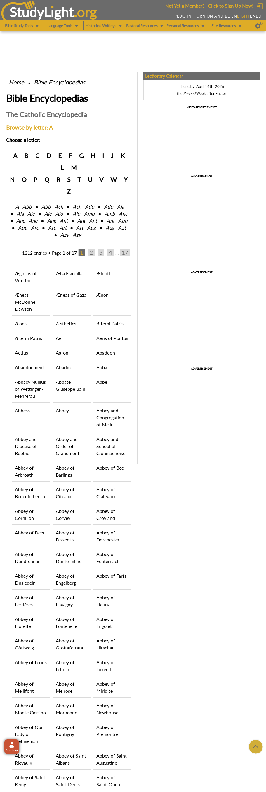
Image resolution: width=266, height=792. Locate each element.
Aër (59, 338)
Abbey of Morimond (66, 709)
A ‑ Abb (23, 207)
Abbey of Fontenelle (66, 622)
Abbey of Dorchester (107, 536)
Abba (101, 367)
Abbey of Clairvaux (106, 493)
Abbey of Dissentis (65, 536)
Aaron (62, 352)
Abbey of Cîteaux (65, 493)
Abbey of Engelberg (66, 579)
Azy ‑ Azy (70, 235)
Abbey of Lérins (31, 662)
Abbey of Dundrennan (28, 557)
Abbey (62, 410)
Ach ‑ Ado (83, 207)
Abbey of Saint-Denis (68, 780)
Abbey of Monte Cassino (30, 709)
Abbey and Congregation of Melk (110, 417)
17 (125, 252)
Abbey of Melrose (65, 687)
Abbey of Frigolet (105, 622)
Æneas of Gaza (71, 295)
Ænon (102, 295)
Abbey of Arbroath (24, 471)
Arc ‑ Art (57, 228)
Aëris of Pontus (112, 338)
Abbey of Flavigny (65, 601)
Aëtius (21, 352)
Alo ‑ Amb (84, 214)
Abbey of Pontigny (65, 730)
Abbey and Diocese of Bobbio (26, 446)
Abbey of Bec (110, 467)
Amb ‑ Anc (116, 214)
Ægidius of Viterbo (26, 276)
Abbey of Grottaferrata (69, 644)
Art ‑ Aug (86, 228)
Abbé (101, 382)
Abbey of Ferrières (24, 601)
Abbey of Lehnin (65, 665)
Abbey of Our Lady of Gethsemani (29, 734)
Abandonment (29, 367)
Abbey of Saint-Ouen (108, 780)
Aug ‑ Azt (116, 228)
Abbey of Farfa (111, 576)
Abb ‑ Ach (52, 207)
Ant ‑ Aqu (117, 221)
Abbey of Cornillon (24, 514)
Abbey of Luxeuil (105, 665)
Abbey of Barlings (65, 471)
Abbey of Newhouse (107, 709)
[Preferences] (259, 25)
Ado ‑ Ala (114, 207)
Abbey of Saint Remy (30, 780)
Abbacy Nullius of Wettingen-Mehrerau (30, 389)
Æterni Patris (110, 323)
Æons (21, 323)
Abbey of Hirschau (105, 644)
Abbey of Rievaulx (24, 759)
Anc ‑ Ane (26, 221)
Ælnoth (104, 273)
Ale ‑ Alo (53, 214)
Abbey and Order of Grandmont (67, 446)
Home (16, 82)
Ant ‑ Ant (87, 221)
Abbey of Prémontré (107, 730)
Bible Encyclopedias (59, 82)
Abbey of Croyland (105, 514)
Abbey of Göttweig (24, 644)
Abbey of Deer (30, 532)
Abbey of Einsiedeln (25, 579)
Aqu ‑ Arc (28, 228)
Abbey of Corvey (65, 514)
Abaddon (105, 352)
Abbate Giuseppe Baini (71, 385)
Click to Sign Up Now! (230, 5)
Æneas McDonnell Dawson (26, 302)
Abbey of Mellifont (24, 687)
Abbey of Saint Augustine (111, 759)
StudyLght (41, 12)
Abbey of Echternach (108, 557)
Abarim (63, 367)
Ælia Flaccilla (69, 273)
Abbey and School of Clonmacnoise (110, 446)
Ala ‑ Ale (26, 214)
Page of (64, 253)
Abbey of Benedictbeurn (30, 493)
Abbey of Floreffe (24, 622)
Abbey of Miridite (105, 687)
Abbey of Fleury (105, 601)
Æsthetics (66, 323)
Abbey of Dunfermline (68, 557)
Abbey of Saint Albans (71, 759)
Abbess (22, 410)
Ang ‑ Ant (57, 221)
